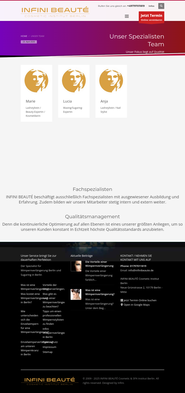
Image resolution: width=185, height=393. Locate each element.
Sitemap (48, 351)
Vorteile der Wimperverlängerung (54, 286)
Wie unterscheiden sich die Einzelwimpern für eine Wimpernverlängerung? (32, 321)
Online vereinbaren (151, 18)
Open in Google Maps (135, 304)
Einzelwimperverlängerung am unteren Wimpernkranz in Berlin (32, 347)
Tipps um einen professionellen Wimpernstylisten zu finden (53, 317)
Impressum (49, 346)
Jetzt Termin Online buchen (138, 299)
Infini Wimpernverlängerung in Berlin (54, 332)
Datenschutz (50, 341)
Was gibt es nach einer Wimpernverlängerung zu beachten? (54, 299)
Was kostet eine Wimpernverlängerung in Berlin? (32, 297)
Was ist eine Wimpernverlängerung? (32, 286)
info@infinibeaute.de (141, 269)
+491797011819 (136, 5)
